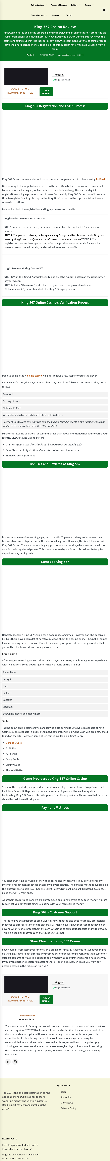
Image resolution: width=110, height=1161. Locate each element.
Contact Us (67, 1083)
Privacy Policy (68, 1088)
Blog (63, 1072)
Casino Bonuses (37, 15)
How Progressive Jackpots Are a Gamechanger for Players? (20, 1127)
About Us (66, 1077)
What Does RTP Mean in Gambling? (22, 1144)
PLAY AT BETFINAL (99, 78)
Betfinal (100, 169)
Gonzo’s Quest (14, 733)
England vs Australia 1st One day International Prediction (20, 1137)
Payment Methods (59, 5)
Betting (74, 5)
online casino (34, 366)
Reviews (55, 15)
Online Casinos (37, 5)
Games (88, 5)
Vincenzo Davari (47, 55)
